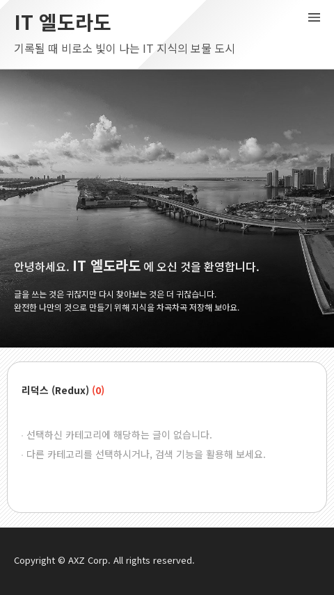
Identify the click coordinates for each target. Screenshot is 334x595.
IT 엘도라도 (62, 21)
